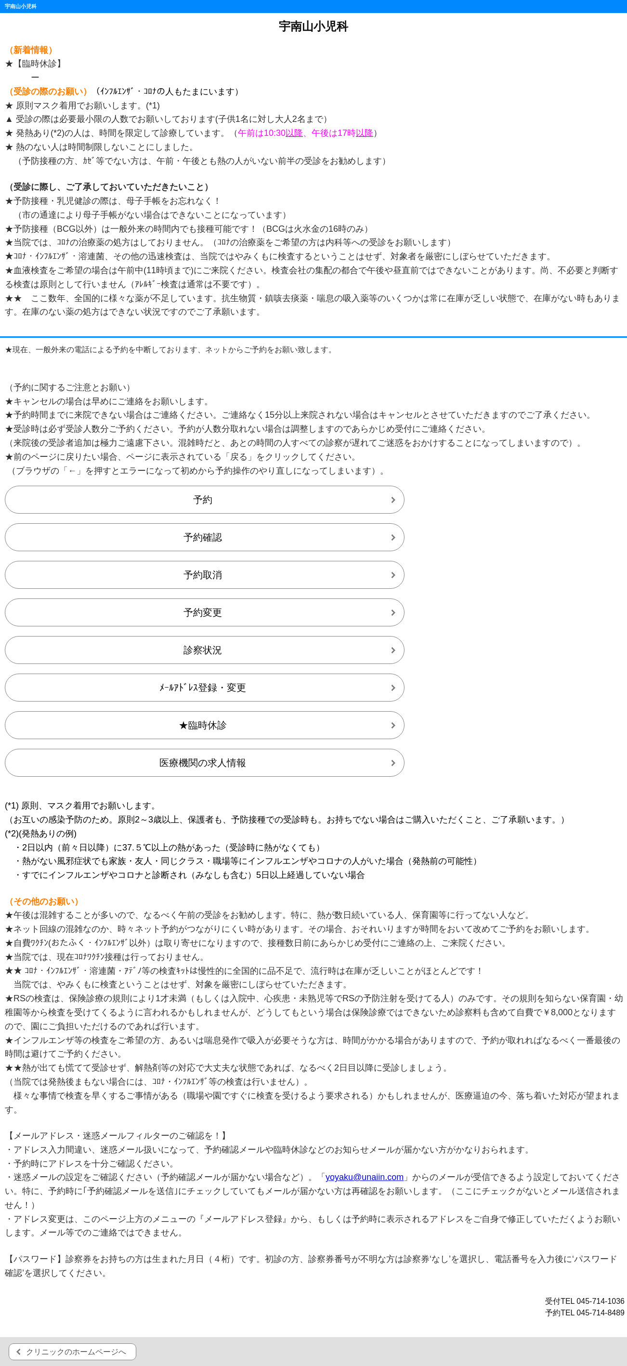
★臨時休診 (203, 725)
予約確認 (202, 537)
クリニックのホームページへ (76, 1352)
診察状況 (202, 650)
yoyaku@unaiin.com (365, 1177)
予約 (202, 499)
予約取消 (202, 575)
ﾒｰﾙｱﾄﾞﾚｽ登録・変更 (202, 687)
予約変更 (202, 612)
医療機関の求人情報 (202, 762)
